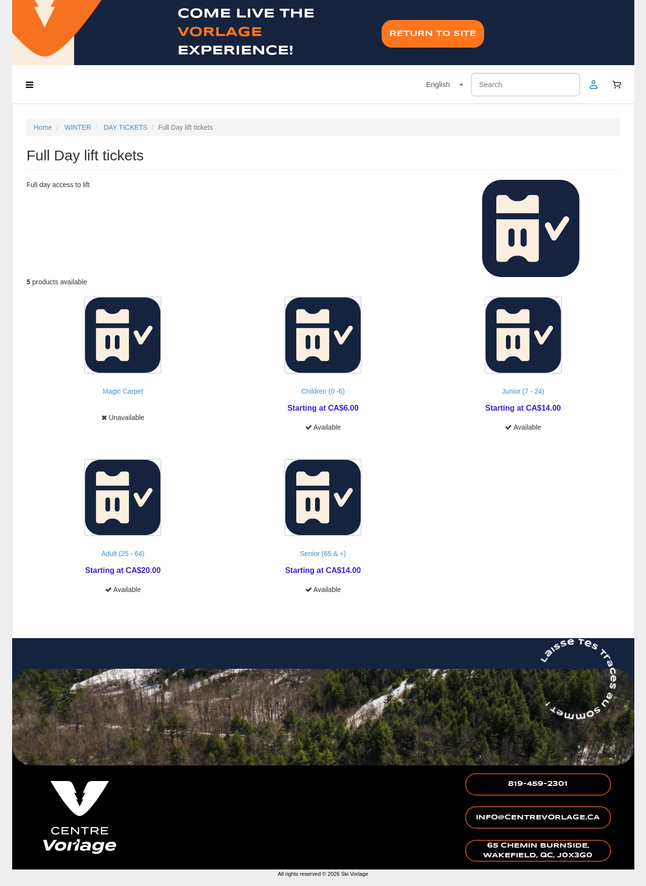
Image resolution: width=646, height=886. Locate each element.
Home (43, 127)
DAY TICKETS (125, 127)
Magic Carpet (123, 391)
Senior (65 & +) (323, 553)
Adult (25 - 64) (122, 553)
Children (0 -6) (323, 391)
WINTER (77, 127)
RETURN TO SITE (432, 33)
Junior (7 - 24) (523, 391)
